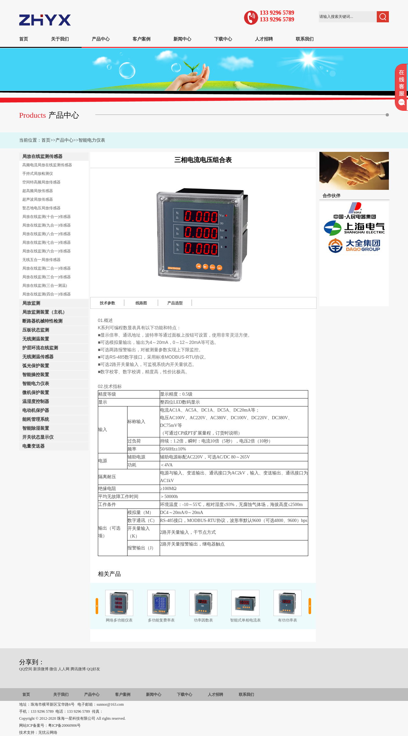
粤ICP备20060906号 (64, 725)
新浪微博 (40, 669)
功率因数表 (203, 620)
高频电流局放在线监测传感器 (47, 165)
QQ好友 (93, 669)
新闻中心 (182, 39)
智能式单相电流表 (245, 620)
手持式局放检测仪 (37, 173)
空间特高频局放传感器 (41, 182)
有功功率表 (287, 620)
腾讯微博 (78, 669)
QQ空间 (25, 669)
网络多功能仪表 (119, 620)
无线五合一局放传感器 (41, 259)
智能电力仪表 (91, 140)
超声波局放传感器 (37, 199)
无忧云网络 (47, 732)
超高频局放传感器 (37, 191)
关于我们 (60, 39)
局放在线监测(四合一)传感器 (46, 294)
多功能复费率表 (161, 620)
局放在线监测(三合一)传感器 (46, 277)
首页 (23, 39)
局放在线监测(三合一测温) (44, 285)
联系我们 (305, 39)
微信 (53, 669)
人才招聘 (264, 39)
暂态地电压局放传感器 (41, 208)
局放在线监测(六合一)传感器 (46, 251)
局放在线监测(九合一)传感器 (46, 225)
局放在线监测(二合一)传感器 (46, 268)
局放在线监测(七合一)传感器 (46, 242)
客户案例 (141, 39)
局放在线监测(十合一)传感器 (46, 216)
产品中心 (101, 39)
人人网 (63, 669)
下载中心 (223, 39)
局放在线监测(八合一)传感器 (46, 234)
